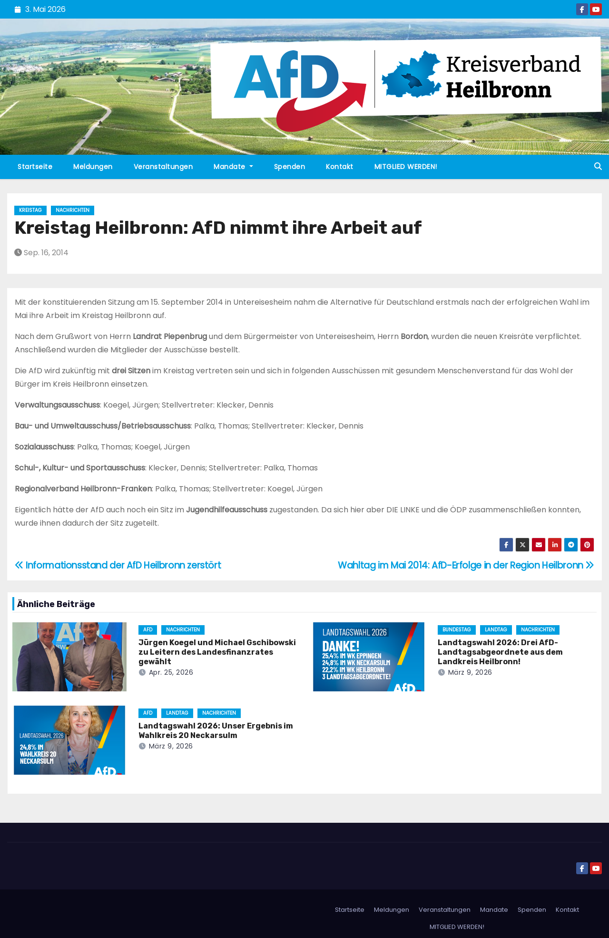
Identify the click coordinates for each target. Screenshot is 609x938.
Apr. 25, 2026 (171, 672)
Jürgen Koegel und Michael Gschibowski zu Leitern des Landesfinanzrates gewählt (217, 652)
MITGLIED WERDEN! (405, 166)
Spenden (289, 166)
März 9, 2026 (470, 672)
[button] (598, 166)
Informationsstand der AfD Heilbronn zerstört (118, 565)
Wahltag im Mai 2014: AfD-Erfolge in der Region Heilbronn (466, 565)
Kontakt (340, 166)
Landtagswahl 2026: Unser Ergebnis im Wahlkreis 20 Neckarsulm (215, 730)
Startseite (35, 166)
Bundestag (456, 629)
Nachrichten (72, 210)
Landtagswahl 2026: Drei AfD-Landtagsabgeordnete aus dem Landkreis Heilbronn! (500, 652)
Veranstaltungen (163, 166)
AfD (147, 629)
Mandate (233, 166)
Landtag (496, 629)
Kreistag (30, 210)
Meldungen (93, 166)
